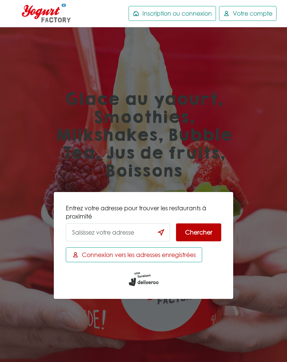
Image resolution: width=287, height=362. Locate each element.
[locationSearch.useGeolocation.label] (161, 232)
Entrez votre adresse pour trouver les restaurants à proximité (136, 212)
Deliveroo (46, 13)
